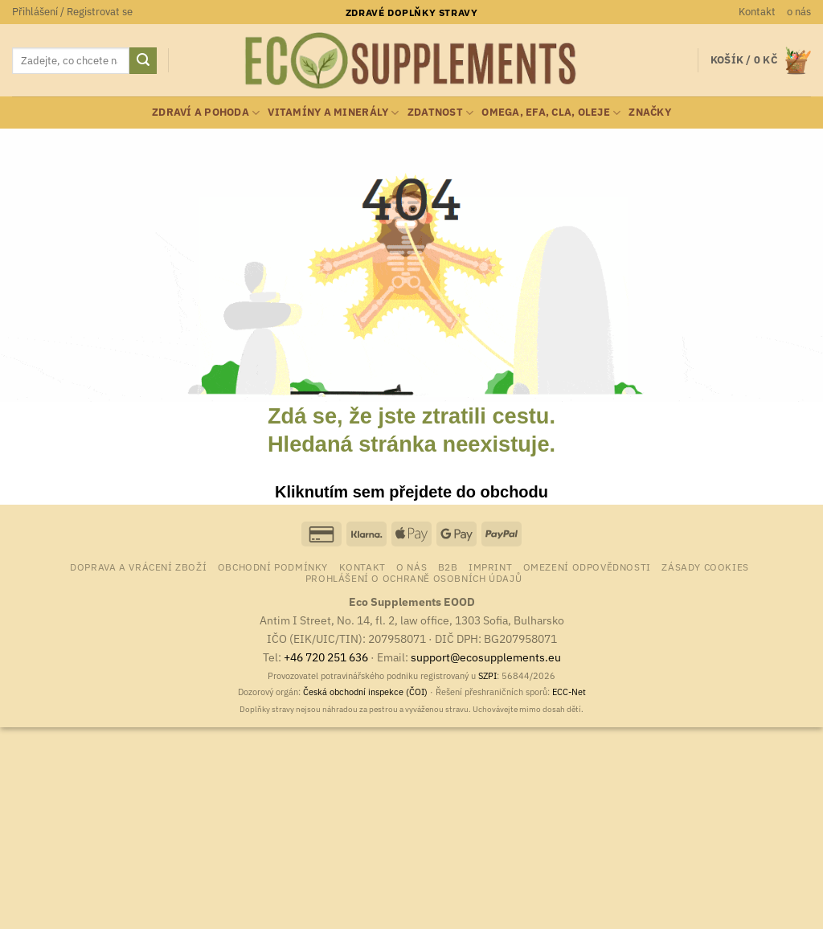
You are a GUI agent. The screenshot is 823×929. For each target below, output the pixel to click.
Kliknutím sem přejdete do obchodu (411, 492)
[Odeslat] (143, 61)
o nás (799, 11)
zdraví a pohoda (206, 113)
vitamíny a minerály (333, 113)
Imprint (490, 566)
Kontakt (757, 11)
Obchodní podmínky (273, 566)
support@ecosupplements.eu (486, 657)
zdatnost (440, 113)
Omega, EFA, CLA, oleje (550, 113)
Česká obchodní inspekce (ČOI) (365, 692)
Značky (650, 112)
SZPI (487, 675)
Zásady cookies (705, 566)
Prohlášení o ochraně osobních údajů (413, 577)
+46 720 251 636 (326, 657)
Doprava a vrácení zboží (138, 566)
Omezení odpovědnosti (587, 566)
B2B (448, 566)
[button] (72, 12)
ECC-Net (569, 692)
